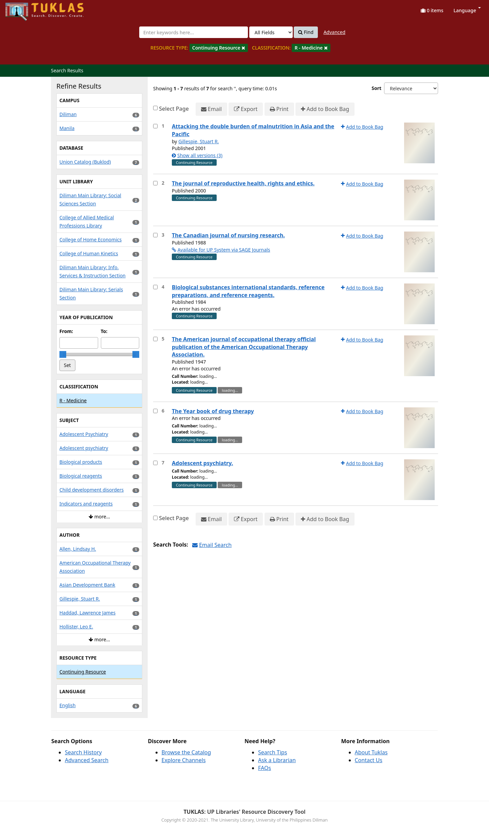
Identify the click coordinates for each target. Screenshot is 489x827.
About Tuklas (371, 752)
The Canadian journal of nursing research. (228, 235)
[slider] (62, 354)
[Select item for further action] (155, 126)
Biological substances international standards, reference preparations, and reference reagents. (248, 291)
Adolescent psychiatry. (202, 463)
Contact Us (368, 760)
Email (211, 109)
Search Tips (272, 752)
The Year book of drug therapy (213, 411)
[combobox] (193, 32)
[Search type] (271, 32)
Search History (83, 752)
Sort (376, 88)
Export (245, 109)
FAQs (264, 768)
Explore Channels (184, 760)
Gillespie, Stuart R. (198, 141)
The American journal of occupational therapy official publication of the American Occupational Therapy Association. (244, 347)
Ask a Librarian (277, 760)
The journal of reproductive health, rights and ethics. (243, 183)
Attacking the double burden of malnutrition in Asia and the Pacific (253, 130)
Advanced (334, 32)
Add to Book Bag (325, 109)
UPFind (22, 8)
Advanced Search (86, 760)
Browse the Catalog (186, 752)
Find (305, 32)
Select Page (174, 108)
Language (467, 10)
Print (279, 109)
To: (104, 331)
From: (66, 331)
